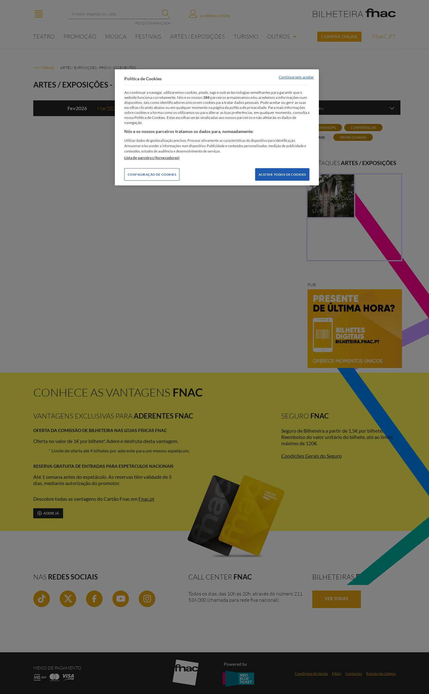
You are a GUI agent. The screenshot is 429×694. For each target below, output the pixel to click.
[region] (217, 127)
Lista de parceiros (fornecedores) (152, 157)
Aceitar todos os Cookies (282, 174)
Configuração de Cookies (152, 174)
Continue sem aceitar (296, 77)
